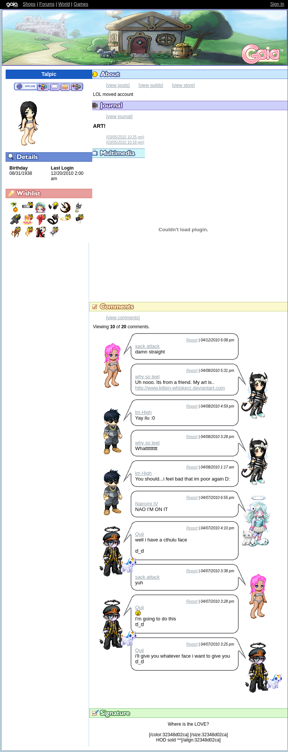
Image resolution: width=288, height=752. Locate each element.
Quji (139, 534)
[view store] (183, 85)
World (64, 4)
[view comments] (123, 317)
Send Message (54, 87)
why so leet (147, 376)
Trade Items (65, 87)
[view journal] (119, 116)
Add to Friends (43, 87)
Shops (29, 4)
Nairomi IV (146, 503)
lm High (143, 412)
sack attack (147, 346)
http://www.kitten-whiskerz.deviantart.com (180, 388)
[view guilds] (151, 85)
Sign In (277, 4)
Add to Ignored (76, 87)
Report (192, 340)
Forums (47, 4)
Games (81, 4)
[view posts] (118, 85)
